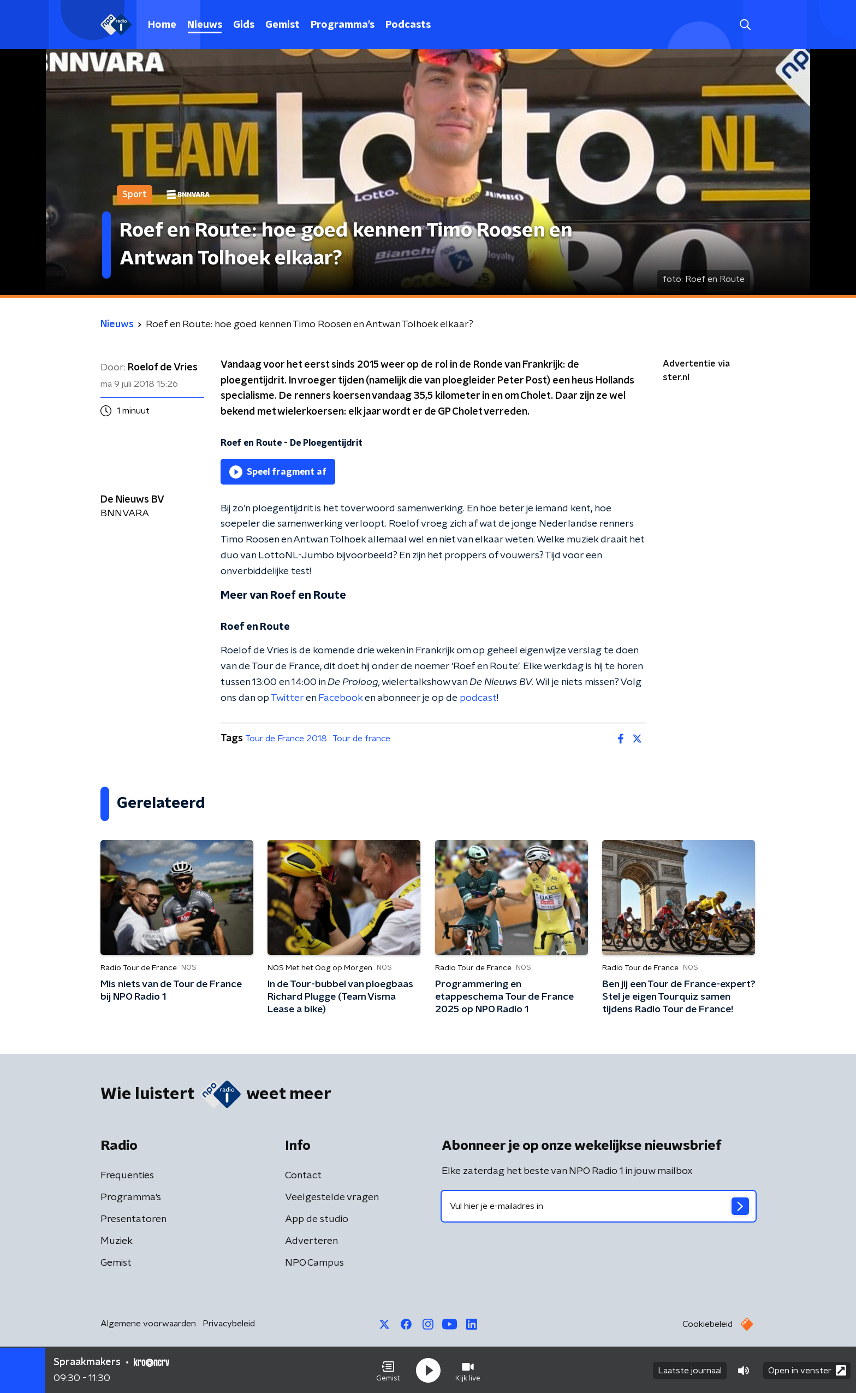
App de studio (316, 1219)
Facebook (340, 698)
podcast (478, 698)
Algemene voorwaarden (148, 1323)
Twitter (287, 698)
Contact (303, 1175)
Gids (243, 25)
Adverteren (311, 1241)
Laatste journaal (690, 1370)
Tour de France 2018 (286, 738)
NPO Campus (314, 1263)
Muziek (116, 1241)
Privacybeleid (229, 1323)
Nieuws (204, 25)
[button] (388, 1370)
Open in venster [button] (807, 1370)
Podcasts (408, 25)
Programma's (342, 25)
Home (162, 25)
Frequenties (127, 1175)
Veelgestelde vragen (332, 1197)
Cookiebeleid (707, 1324)
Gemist (282, 25)
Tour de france (361, 738)
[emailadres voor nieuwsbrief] (599, 1206)
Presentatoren (133, 1219)
